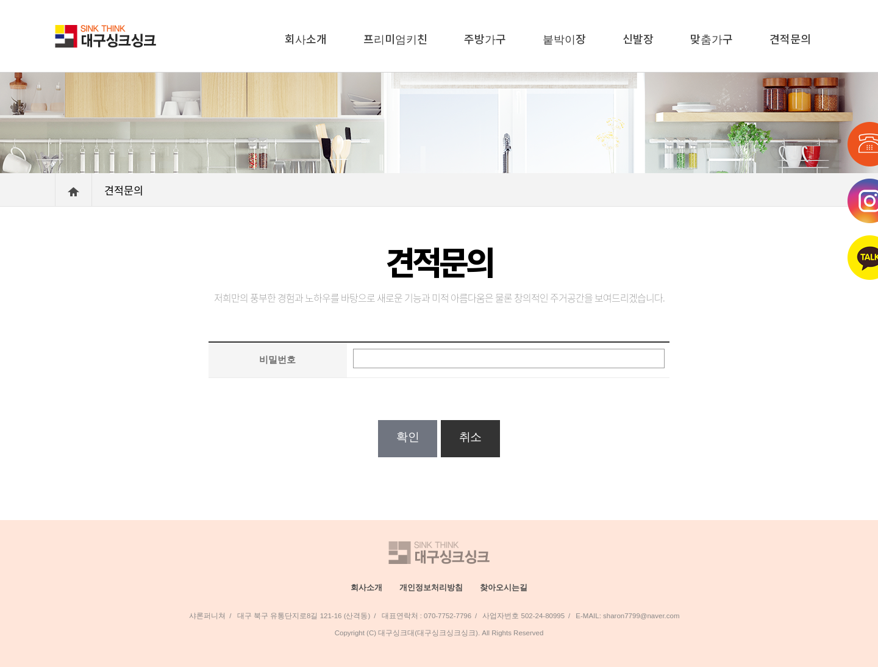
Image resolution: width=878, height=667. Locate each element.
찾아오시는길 (503, 587)
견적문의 (790, 38)
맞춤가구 (711, 38)
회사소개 (306, 38)
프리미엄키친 (395, 38)
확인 (407, 436)
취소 (470, 436)
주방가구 (485, 38)
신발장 (638, 38)
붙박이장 (564, 38)
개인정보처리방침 (431, 587)
